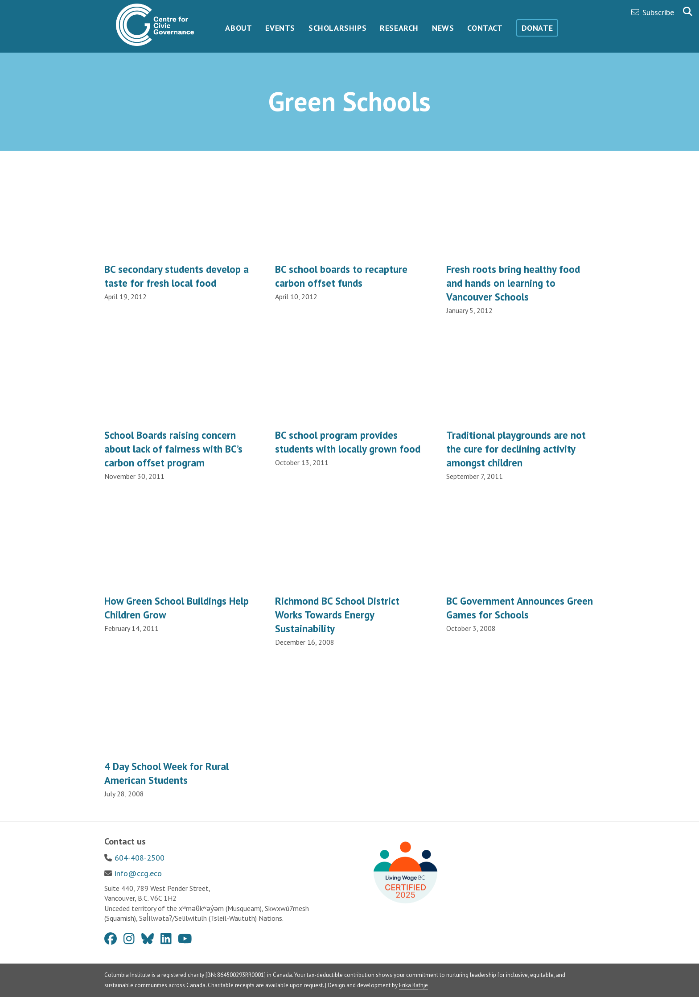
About (238, 28)
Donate (537, 28)
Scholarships (337, 28)
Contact (484, 28)
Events (280, 28)
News (443, 28)
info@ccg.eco (138, 873)
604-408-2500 (139, 858)
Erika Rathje (413, 985)
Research (399, 28)
